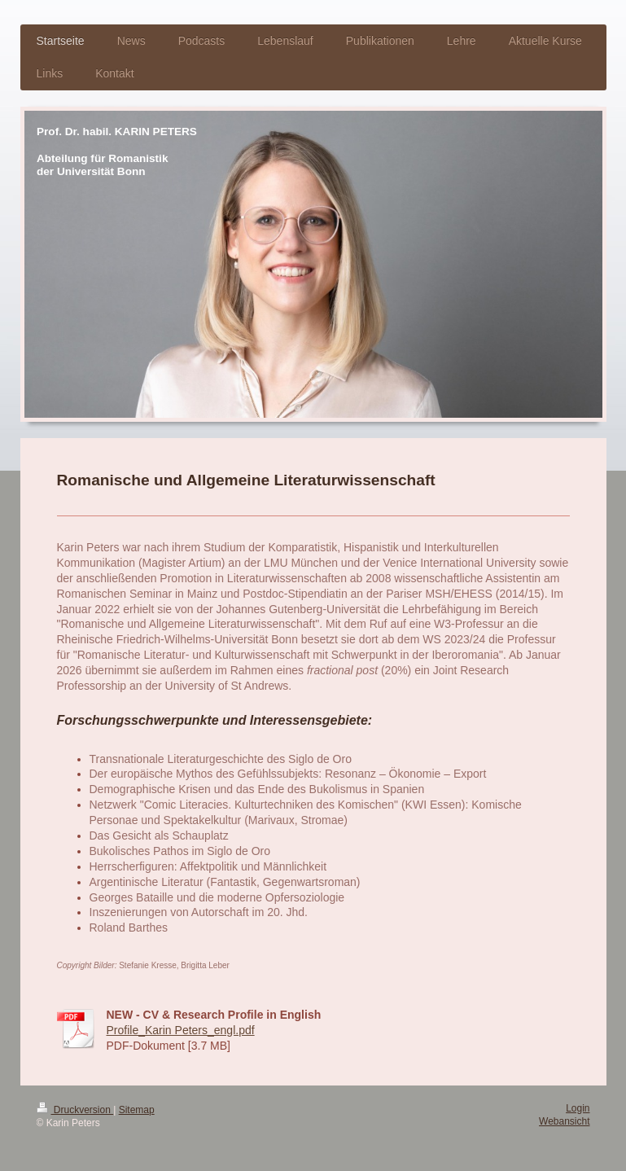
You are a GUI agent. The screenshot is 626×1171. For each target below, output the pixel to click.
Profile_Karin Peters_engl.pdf (181, 1030)
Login (577, 1108)
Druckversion (75, 1110)
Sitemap (137, 1110)
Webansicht (564, 1121)
